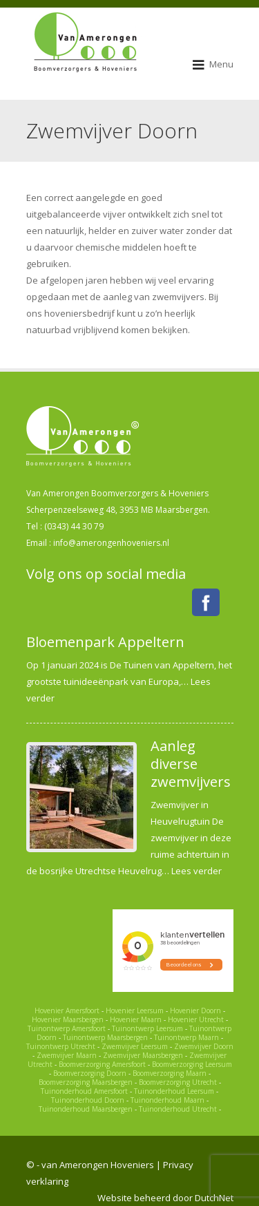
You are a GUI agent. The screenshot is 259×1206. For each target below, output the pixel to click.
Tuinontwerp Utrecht (60, 1046)
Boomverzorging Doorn (89, 1073)
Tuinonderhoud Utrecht (178, 1109)
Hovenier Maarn (136, 1019)
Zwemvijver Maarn (67, 1055)
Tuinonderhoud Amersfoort (84, 1091)
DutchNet (214, 1198)
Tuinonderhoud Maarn (167, 1100)
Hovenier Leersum (135, 1010)
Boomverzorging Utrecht (178, 1082)
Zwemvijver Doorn (203, 1046)
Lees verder (196, 871)
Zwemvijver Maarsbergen (143, 1055)
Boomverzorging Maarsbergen (86, 1082)
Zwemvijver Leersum (135, 1046)
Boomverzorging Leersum (192, 1064)
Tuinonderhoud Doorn (87, 1100)
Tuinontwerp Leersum (147, 1028)
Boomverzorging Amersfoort (102, 1064)
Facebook (206, 602)
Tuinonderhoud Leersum (174, 1091)
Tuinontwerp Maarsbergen (105, 1037)
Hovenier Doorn (195, 1010)
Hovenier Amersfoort (67, 1010)
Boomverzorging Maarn (170, 1073)
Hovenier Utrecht (196, 1019)
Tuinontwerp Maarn (186, 1037)
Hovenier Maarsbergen (68, 1019)
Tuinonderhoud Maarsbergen (86, 1109)
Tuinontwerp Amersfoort (67, 1028)
